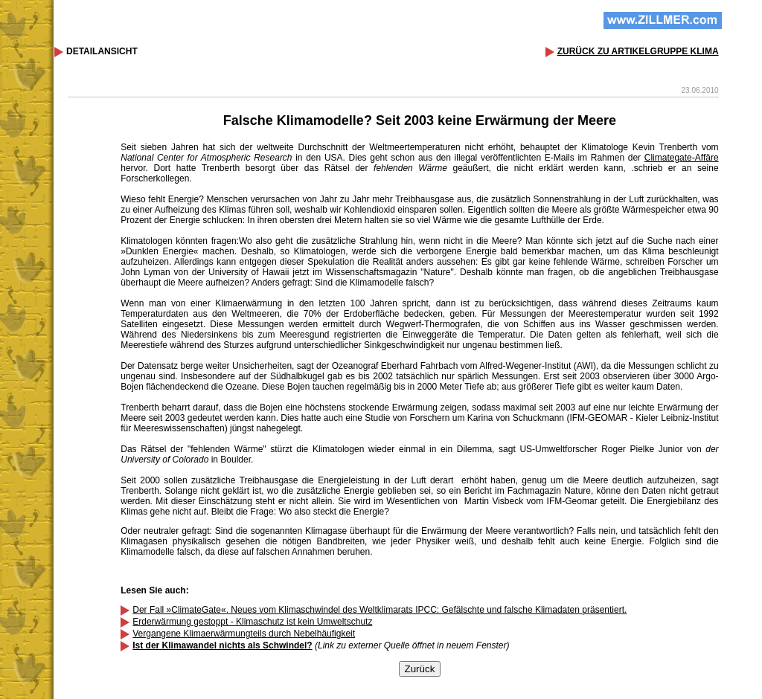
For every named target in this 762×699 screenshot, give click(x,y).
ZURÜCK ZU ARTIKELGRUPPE (638, 51)
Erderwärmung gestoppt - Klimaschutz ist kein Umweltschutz (252, 621)
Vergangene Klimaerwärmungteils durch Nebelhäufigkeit (243, 633)
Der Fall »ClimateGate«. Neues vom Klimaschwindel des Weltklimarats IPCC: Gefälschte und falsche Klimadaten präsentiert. (379, 610)
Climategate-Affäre (681, 157)
